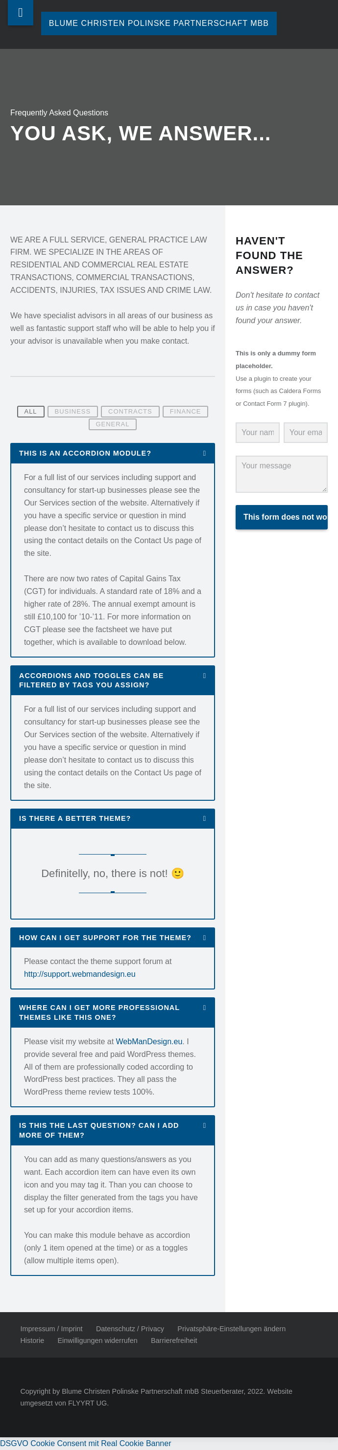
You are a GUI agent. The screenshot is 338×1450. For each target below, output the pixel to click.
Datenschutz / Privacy (130, 1329)
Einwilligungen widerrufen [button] (98, 1340)
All (30, 412)
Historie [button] (32, 1340)
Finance (185, 412)
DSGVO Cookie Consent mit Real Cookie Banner (85, 1443)
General (113, 424)
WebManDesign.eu (149, 1041)
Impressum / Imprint (51, 1329)
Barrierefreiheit (174, 1340)
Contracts (130, 412)
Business (73, 412)
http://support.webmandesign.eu (80, 974)
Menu (20, 12)
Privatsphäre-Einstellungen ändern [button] (231, 1329)
